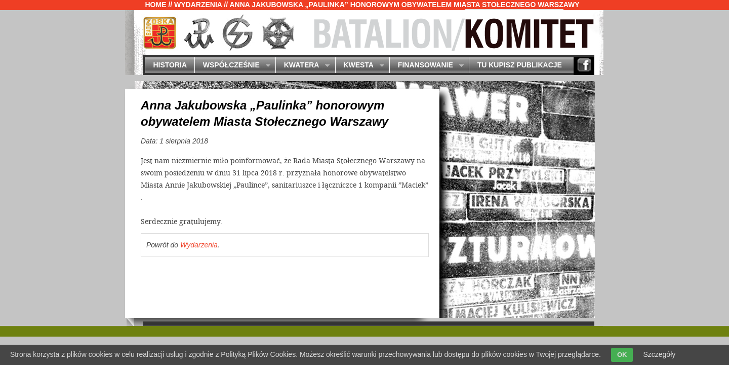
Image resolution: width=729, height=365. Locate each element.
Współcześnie (232, 65)
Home (156, 5)
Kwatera (302, 65)
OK (622, 354)
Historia (170, 65)
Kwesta (359, 65)
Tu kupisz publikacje (519, 65)
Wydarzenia (198, 5)
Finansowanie (426, 65)
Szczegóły (659, 354)
